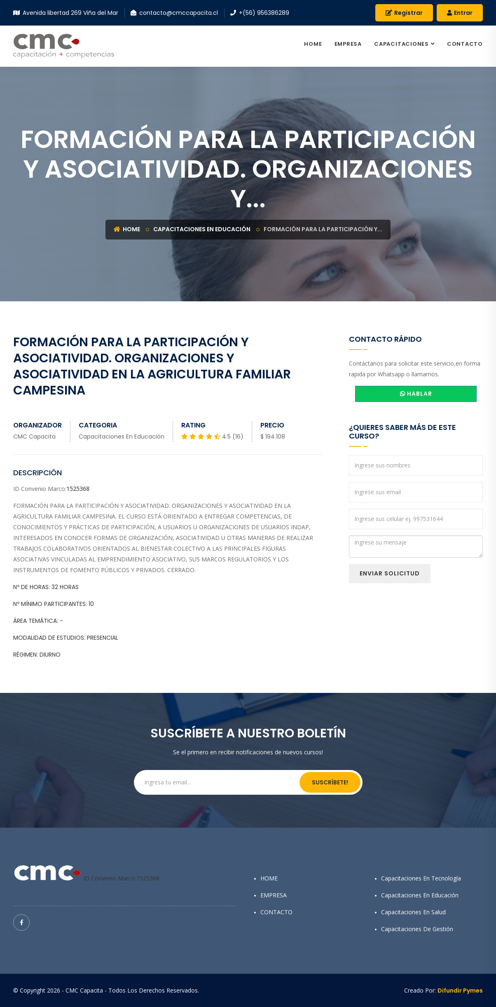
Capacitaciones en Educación (201, 229)
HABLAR (416, 394)
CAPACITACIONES (401, 44)
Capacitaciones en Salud (413, 912)
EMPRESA (348, 44)
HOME (313, 44)
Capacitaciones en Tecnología (421, 878)
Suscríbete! (330, 782)
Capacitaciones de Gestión (417, 929)
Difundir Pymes (460, 990)
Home (127, 229)
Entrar (460, 13)
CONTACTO (465, 44)
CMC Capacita (34, 436)
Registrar (404, 13)
